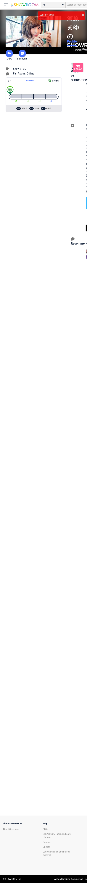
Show (9, 55)
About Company (11, 829)
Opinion (46, 847)
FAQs (45, 829)
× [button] (83, 15)
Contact (47, 842)
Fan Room (22, 55)
